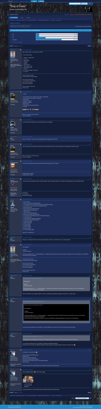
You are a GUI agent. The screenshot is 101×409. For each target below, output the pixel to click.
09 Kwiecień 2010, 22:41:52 (28, 369)
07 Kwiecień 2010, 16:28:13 (27, 199)
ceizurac (12, 49)
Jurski (12, 119)
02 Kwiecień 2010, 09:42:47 (27, 119)
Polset (12, 349)
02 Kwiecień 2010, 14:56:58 (27, 144)
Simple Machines (18, 406)
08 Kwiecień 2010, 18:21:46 (27, 333)
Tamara (12, 178)
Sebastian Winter (14, 91)
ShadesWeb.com (18, 407)
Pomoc (81, 406)
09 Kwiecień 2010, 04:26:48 (27, 349)
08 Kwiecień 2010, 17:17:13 (27, 298)
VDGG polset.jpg (28, 383)
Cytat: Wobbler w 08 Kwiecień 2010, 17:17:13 (33, 336)
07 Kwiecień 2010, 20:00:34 (27, 244)
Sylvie (53, 20)
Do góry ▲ (91, 406)
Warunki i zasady (85, 406)
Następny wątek (87, 26)
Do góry (11, 392)
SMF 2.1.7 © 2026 (11, 406)
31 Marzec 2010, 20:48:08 (26, 91)
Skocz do (73, 398)
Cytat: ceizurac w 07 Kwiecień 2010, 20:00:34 (33, 278)
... (21, 46)
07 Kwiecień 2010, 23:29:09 (27, 275)
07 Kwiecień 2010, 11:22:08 (27, 178)
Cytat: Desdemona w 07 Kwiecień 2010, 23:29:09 (33, 301)
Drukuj (89, 392)
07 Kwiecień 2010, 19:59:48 (27, 237)
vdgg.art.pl (72, 14)
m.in (34, 254)
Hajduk (12, 199)
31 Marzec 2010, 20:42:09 (26, 49)
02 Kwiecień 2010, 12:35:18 (27, 136)
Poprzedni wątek (79, 26)
